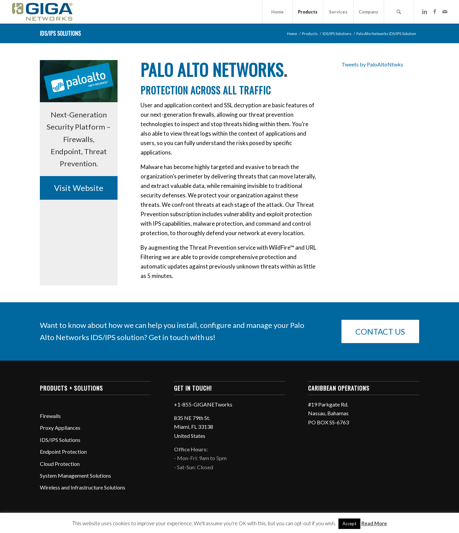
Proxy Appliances (60, 427)
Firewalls (50, 416)
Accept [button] (349, 523)
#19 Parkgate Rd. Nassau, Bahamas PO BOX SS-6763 (328, 413)
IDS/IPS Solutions (60, 33)
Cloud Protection (60, 463)
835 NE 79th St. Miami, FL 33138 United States (193, 427)
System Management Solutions (75, 475)
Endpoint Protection (63, 451)
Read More (374, 523)
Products (310, 33)
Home (292, 33)
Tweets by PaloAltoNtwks (372, 64)
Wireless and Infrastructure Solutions (82, 487)
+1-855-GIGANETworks (203, 404)
